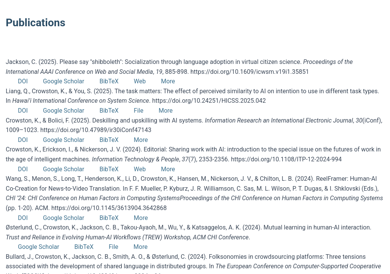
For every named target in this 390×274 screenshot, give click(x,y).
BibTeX (108, 81)
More (168, 81)
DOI (23, 81)
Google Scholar (63, 81)
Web (139, 81)
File (138, 110)
